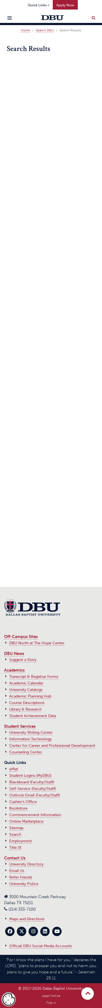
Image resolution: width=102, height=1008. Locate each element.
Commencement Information (35, 815)
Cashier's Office (23, 801)
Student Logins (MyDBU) (30, 775)
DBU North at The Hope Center (36, 643)
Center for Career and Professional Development (52, 745)
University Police (23, 883)
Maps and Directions (26, 919)
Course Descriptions (26, 702)
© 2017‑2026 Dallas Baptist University (50, 988)
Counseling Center (25, 752)
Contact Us (15, 858)
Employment (20, 841)
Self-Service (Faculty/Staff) (32, 788)
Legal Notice (51, 996)
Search (15, 834)
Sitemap (16, 828)
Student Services (20, 726)
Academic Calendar (26, 683)
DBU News (14, 653)
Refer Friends (20, 877)
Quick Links (37, 5)
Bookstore (18, 808)
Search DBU (45, 30)
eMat (13, 769)
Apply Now (65, 5)
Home (25, 30)
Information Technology (30, 739)
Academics (14, 670)
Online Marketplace (26, 821)
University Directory (26, 864)
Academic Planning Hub (30, 696)
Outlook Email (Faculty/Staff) (34, 795)
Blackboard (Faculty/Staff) (31, 782)
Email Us (16, 870)
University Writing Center (30, 732)
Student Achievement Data (32, 716)
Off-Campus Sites (21, 636)
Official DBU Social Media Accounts (40, 946)
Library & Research (25, 709)
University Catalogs (25, 689)
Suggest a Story (22, 659)
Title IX (15, 847)
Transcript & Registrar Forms (33, 676)
